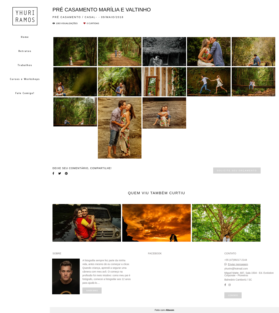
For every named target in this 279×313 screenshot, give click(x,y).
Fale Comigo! (25, 93)
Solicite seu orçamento (237, 170)
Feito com (164, 310)
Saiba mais (92, 290)
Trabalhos (25, 65)
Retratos (24, 51)
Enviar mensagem (238, 264)
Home (25, 37)
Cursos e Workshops (25, 79)
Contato (233, 295)
